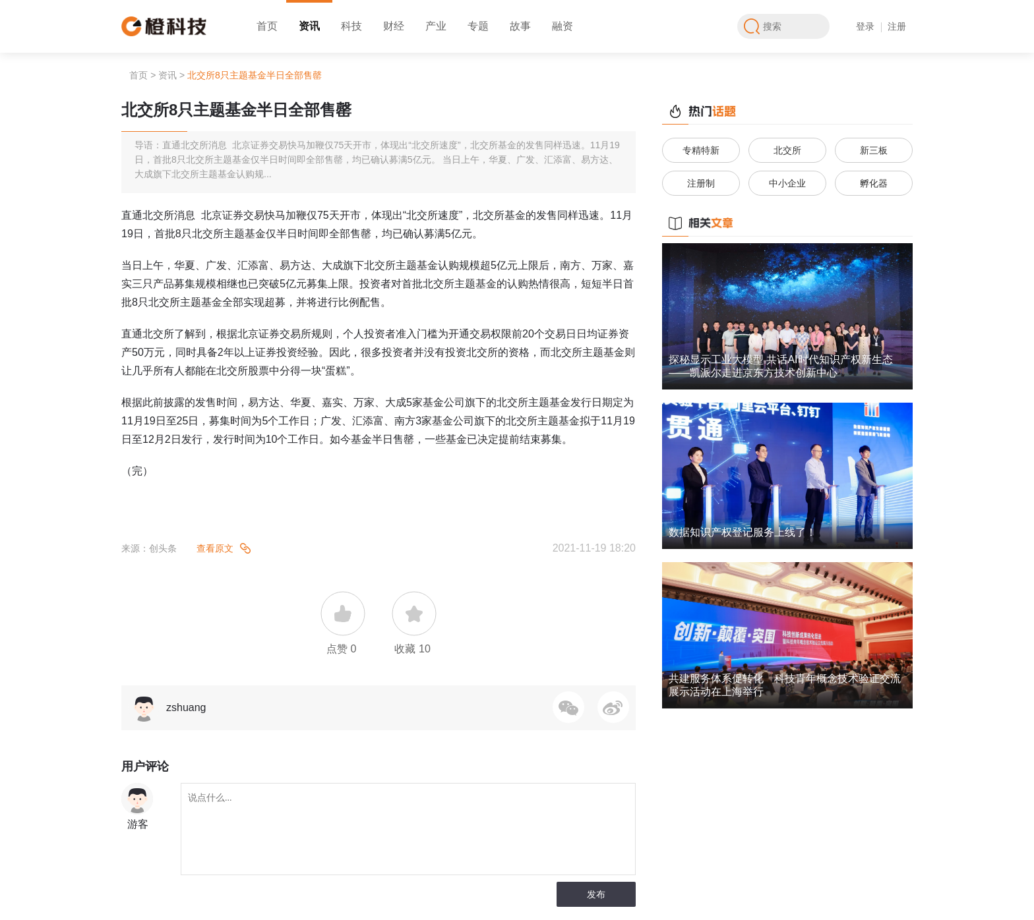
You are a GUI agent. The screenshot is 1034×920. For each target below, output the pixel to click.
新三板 (874, 150)
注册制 (701, 183)
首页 (267, 26)
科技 (351, 26)
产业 (435, 26)
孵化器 (874, 183)
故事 (520, 26)
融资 (562, 26)
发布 (596, 894)
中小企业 (787, 183)
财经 (393, 26)
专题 (478, 26)
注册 (897, 26)
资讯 (309, 26)
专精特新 (701, 150)
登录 (865, 26)
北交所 (787, 150)
